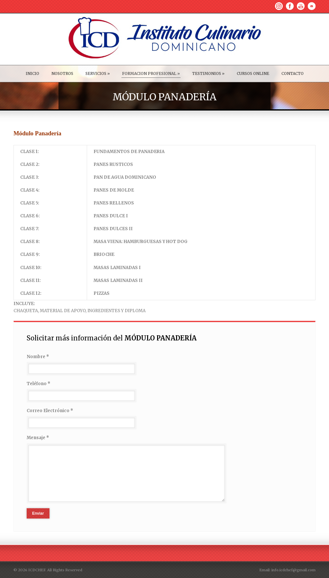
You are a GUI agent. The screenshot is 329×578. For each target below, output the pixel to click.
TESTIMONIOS (208, 73)
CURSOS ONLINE (253, 73)
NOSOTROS (62, 73)
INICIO (32, 73)
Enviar (38, 513)
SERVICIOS (97, 73)
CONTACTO (292, 73)
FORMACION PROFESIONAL (151, 73)
